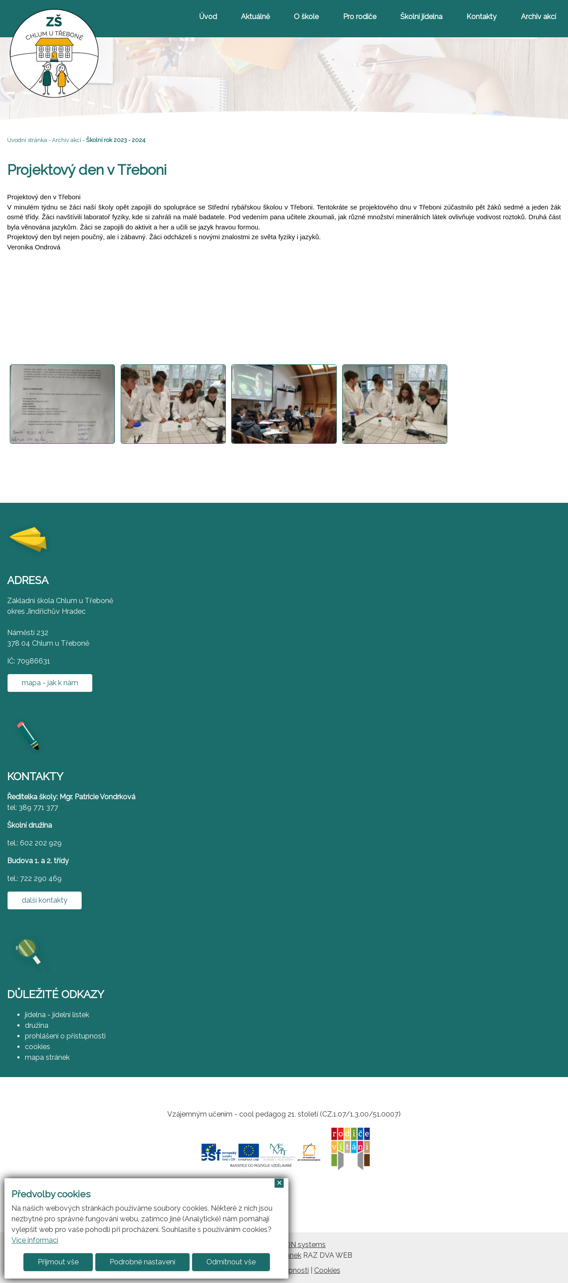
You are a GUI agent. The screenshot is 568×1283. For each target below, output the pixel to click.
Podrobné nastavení (142, 1262)
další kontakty (44, 900)
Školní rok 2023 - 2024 (116, 140)
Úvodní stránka (27, 140)
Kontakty (481, 16)
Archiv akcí (538, 16)
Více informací (35, 1240)
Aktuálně (255, 16)
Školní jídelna (421, 16)
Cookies (327, 1270)
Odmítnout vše (231, 1262)
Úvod (208, 16)
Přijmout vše (58, 1262)
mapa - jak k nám (50, 683)
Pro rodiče (359, 16)
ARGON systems (298, 1244)
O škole (306, 16)
